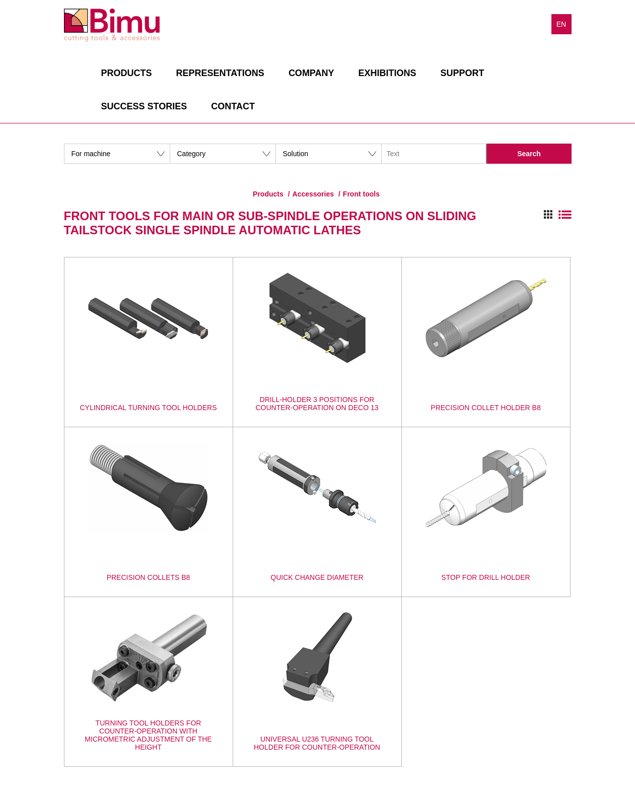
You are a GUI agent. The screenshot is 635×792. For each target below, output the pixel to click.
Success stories (144, 106)
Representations (220, 73)
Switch (558, 214)
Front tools (361, 194)
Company (311, 73)
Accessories (313, 194)
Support (462, 73)
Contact (233, 106)
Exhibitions (387, 73)
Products (126, 73)
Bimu (112, 25)
